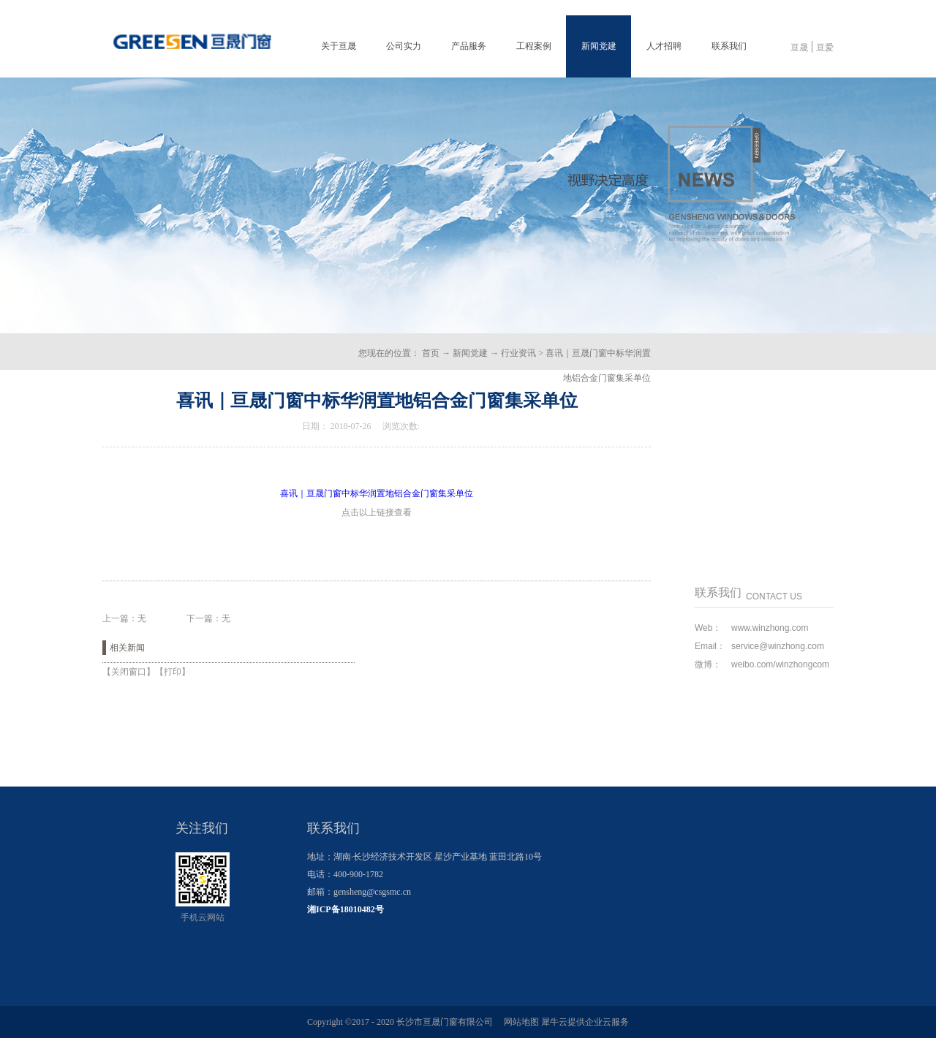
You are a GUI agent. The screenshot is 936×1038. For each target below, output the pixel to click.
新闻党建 (470, 353)
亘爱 (825, 47)
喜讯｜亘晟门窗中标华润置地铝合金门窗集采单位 (376, 493)
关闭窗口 (128, 672)
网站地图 (519, 1022)
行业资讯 (518, 353)
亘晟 (799, 47)
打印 (172, 672)
